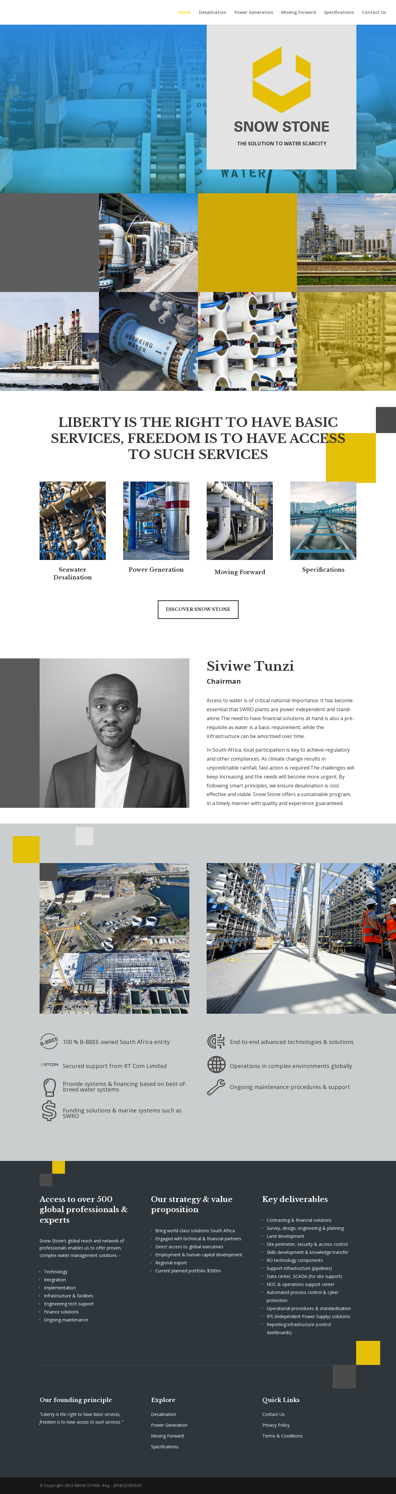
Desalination (212, 12)
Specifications (339, 12)
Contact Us (374, 12)
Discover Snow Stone (198, 609)
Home (184, 12)
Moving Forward (298, 12)
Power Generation (254, 12)
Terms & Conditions (282, 1436)
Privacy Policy (276, 1425)
